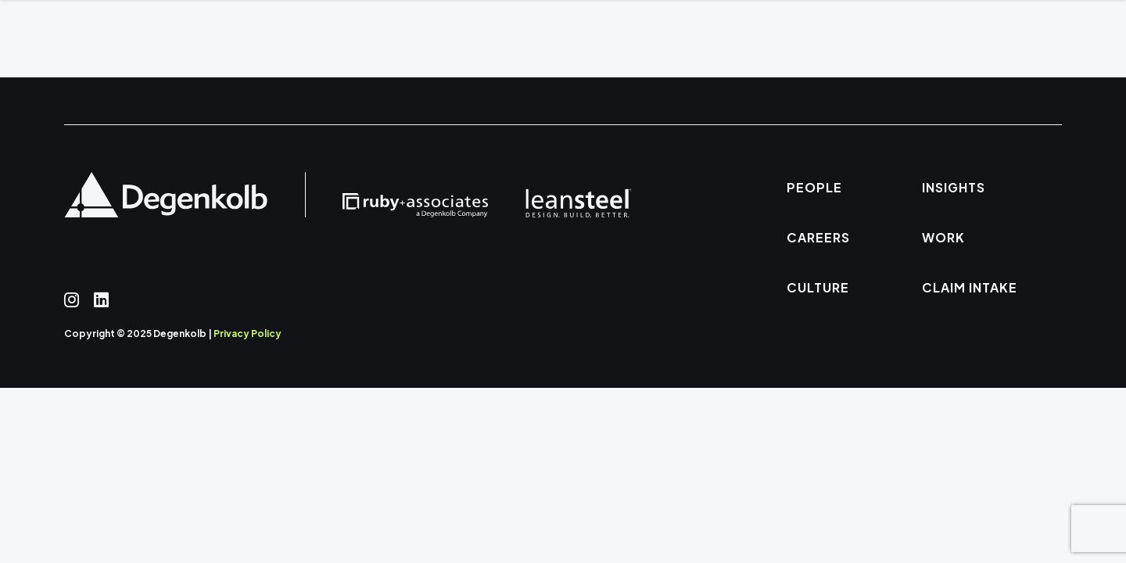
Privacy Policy (247, 333)
